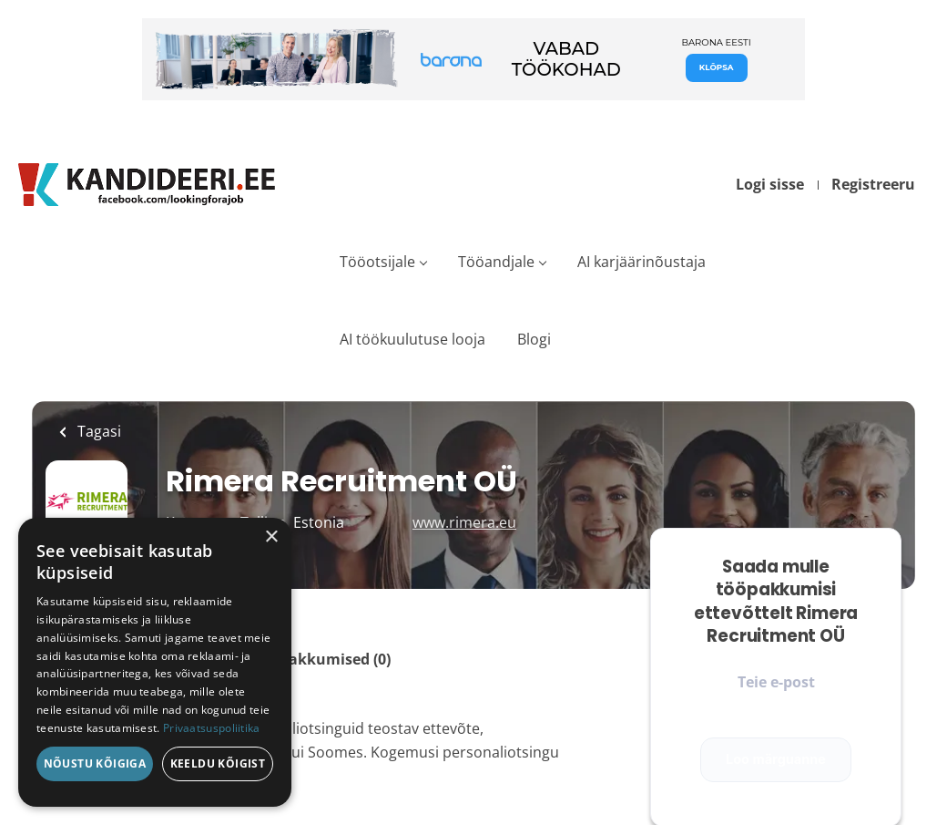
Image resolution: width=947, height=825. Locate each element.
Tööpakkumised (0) (322, 659)
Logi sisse (770, 184)
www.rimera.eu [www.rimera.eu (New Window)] (464, 522)
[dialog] (154, 662)
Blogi (534, 339)
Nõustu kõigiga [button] (95, 763)
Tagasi (97, 431)
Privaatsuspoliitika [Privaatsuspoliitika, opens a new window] (211, 728)
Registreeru (873, 184)
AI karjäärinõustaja (641, 262)
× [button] (271, 537)
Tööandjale (496, 262)
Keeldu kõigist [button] (218, 763)
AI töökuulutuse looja (412, 339)
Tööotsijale (377, 262)
